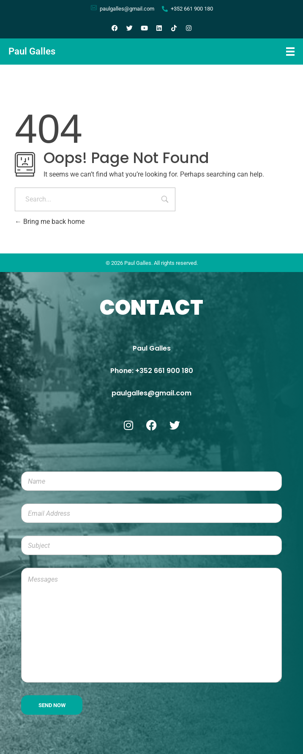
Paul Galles (31, 51)
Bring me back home (50, 222)
